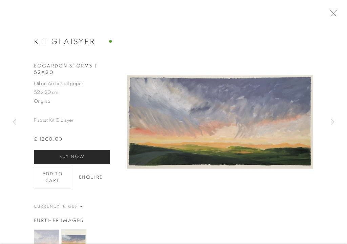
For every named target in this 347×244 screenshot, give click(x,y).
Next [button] (332, 122)
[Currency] (73, 210)
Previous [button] (14, 122)
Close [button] (335, 15)
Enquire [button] (91, 181)
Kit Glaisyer (64, 45)
